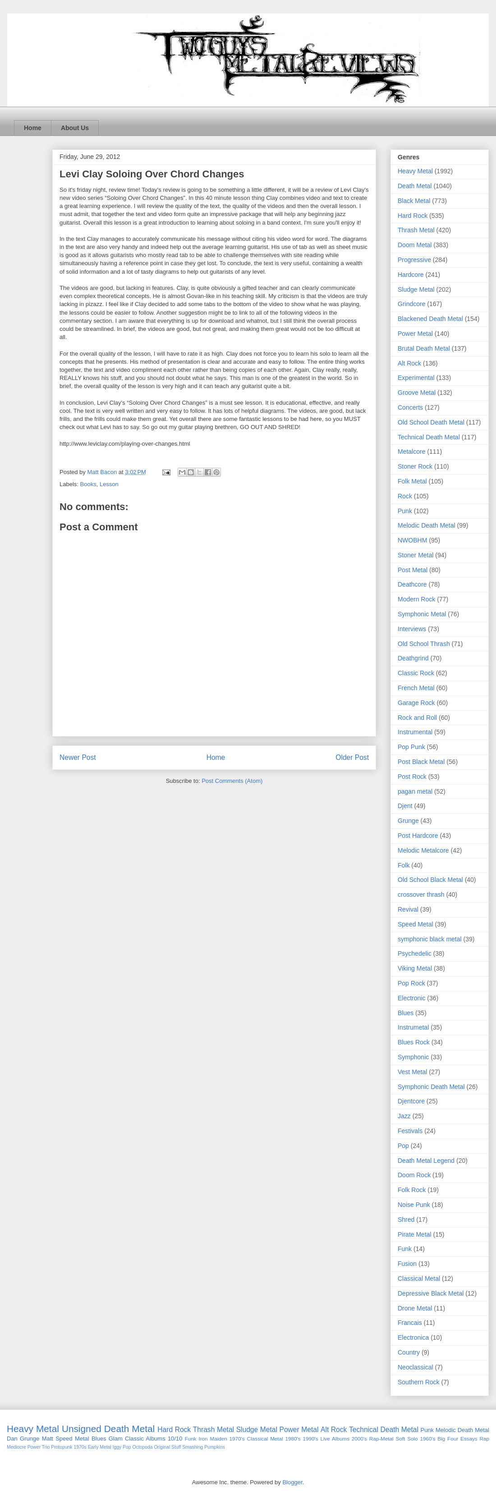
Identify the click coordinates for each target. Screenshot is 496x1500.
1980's (293, 1438)
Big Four (447, 1438)
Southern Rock (419, 1382)
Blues (405, 1013)
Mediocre (16, 1447)
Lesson (109, 484)
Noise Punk (414, 1204)
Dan (12, 1438)
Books (88, 484)
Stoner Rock (415, 466)
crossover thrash (421, 894)
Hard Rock (412, 215)
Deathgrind (413, 658)
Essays (469, 1438)
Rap (484, 1438)
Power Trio (39, 1447)
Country (409, 1352)
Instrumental (415, 732)
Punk (405, 511)
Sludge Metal (416, 289)
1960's (427, 1438)
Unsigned (81, 1428)
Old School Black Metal (430, 879)
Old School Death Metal (431, 422)
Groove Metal (417, 392)
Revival (408, 909)
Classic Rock (416, 673)
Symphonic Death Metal (431, 1086)
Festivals (410, 1130)
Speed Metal (415, 924)
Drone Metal (415, 1308)
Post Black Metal (421, 761)
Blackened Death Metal (430, 318)
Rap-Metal (381, 1438)
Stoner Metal (415, 555)
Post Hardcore (418, 835)
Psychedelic (415, 953)
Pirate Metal (415, 1234)
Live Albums (334, 1438)
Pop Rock (411, 983)
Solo (412, 1438)
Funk (405, 1248)
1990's (310, 1438)
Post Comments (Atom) (232, 780)
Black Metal (414, 200)
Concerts (410, 407)
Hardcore (411, 274)
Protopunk (61, 1447)
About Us (75, 127)
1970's (237, 1438)
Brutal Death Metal (424, 348)
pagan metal (415, 791)
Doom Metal (415, 244)
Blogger (292, 1482)
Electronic (411, 998)
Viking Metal (415, 968)
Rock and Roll (417, 717)
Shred (406, 1219)
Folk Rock (412, 1189)
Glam (116, 1438)
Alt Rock (409, 363)
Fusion (407, 1263)
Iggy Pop (122, 1447)
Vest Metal (412, 1071)
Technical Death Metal (429, 437)
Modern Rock (416, 599)
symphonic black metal (430, 939)
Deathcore (412, 584)
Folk (403, 865)
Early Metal (99, 1447)
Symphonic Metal (422, 614)
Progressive (414, 259)
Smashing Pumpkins (203, 1447)
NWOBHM (412, 540)
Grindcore (411, 303)
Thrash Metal (416, 230)
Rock (405, 496)
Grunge (408, 820)
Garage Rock (416, 702)
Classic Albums (145, 1438)
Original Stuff (167, 1447)
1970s (79, 1447)
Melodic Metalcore (423, 850)
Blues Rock (414, 1042)
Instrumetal (413, 1027)
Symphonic (413, 1057)
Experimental (416, 377)
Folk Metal (412, 481)
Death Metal (415, 186)
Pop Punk (411, 746)
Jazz (404, 1116)
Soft (400, 1438)
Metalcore (411, 451)
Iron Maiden (212, 1438)
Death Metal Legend (426, 1160)
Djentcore (411, 1101)
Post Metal (412, 570)
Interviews (412, 629)
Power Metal (415, 333)
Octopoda (142, 1447)
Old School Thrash (424, 643)
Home (32, 127)
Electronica (413, 1337)
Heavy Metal (415, 171)
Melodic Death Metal (426, 525)
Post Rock (412, 776)
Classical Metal (419, 1278)
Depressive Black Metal (431, 1293)
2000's (359, 1438)
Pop (403, 1145)
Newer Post (78, 757)
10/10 (175, 1438)
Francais (410, 1322)
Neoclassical (415, 1367)
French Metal (416, 687)
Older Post (352, 757)
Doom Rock (414, 1175)
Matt (47, 1438)
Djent (405, 805)
